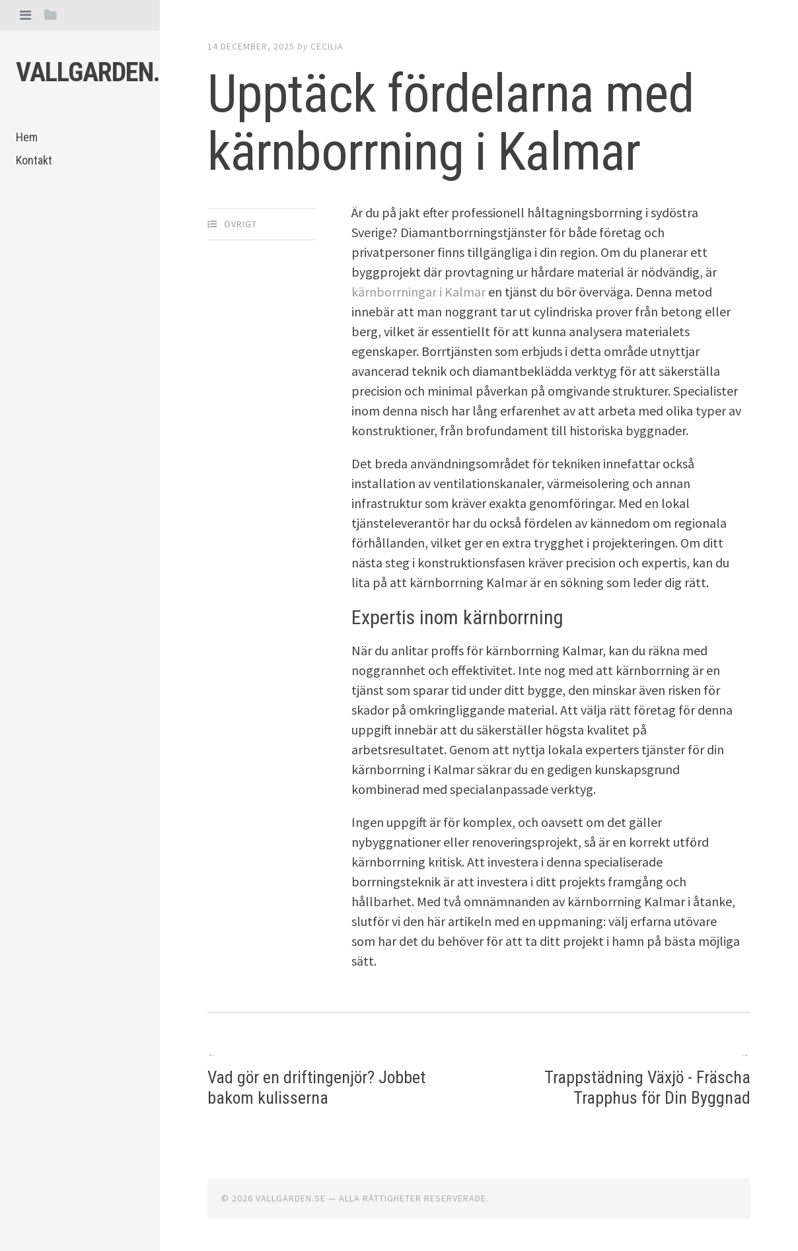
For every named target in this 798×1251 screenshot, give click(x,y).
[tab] (25, 15)
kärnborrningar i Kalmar (418, 291)
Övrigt (240, 224)
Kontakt (34, 160)
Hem (27, 137)
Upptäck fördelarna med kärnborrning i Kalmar (450, 123)
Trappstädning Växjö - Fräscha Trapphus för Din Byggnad (646, 1087)
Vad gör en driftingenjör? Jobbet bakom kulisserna (317, 1087)
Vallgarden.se (101, 72)
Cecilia (327, 46)
